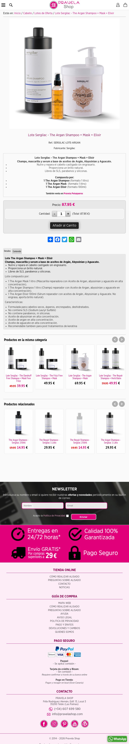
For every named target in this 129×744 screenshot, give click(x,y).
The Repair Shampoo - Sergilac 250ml (80, 441)
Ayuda (64, 614)
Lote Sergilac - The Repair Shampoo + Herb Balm (110, 377)
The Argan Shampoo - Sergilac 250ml (19, 441)
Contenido (17, 251)
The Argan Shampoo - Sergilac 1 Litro (111, 441)
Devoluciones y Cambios (64, 628)
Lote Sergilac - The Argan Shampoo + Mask (80, 377)
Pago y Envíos (64, 625)
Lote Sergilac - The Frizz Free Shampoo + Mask (49, 377)
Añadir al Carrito (64, 225)
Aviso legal (64, 617)
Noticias (64, 587)
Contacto (64, 584)
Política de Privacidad (54, 516)
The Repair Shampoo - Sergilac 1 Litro (49, 441)
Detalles (7, 250)
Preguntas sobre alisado (64, 580)
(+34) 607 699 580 (67, 709)
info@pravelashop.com (67, 714)
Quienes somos (64, 632)
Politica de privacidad (64, 621)
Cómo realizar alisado (64, 576)
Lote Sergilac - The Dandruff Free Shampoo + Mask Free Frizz (18, 378)
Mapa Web (64, 603)
